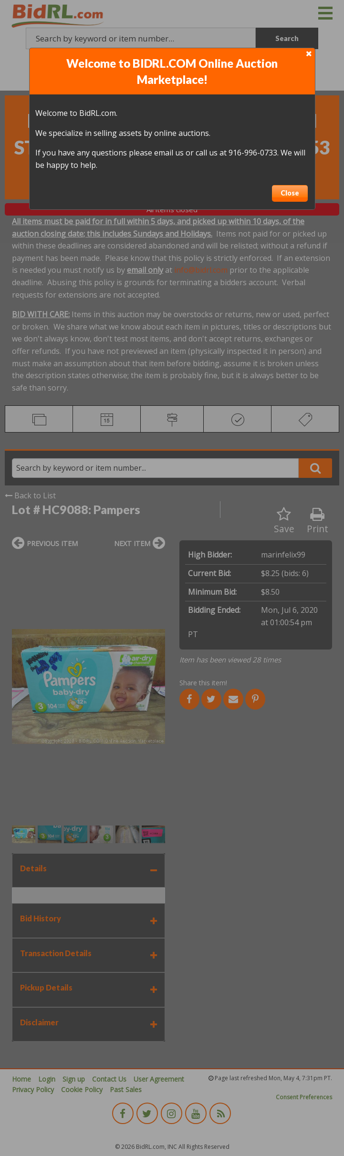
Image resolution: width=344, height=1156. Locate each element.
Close (290, 193)
